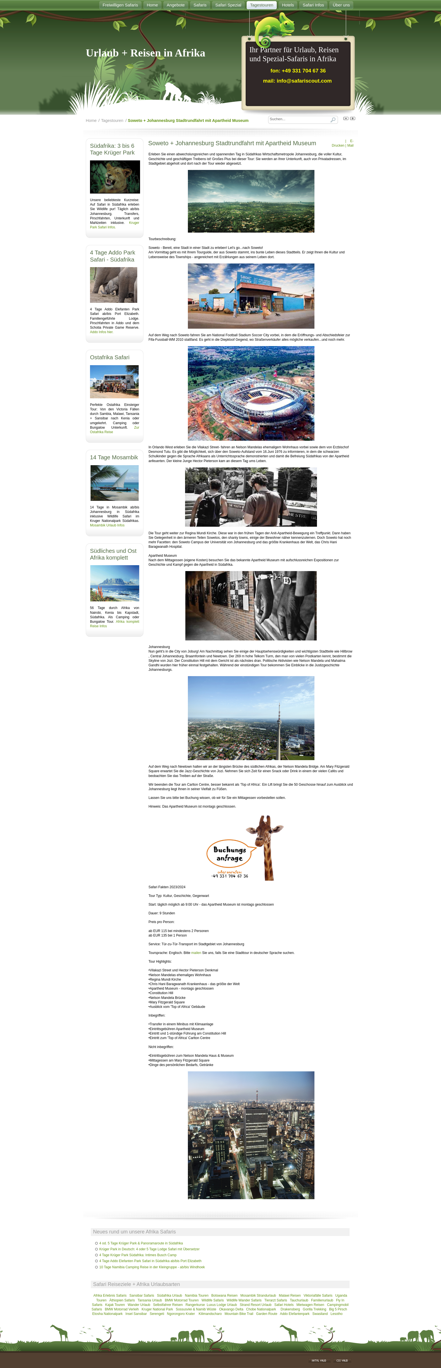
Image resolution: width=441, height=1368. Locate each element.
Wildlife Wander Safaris (244, 1300)
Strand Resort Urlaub (255, 1305)
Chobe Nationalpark (261, 1309)
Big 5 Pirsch (338, 1309)
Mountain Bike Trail (238, 1314)
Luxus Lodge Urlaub (222, 1305)
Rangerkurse (195, 1305)
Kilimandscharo (210, 1314)
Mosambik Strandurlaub (258, 1295)
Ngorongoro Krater (181, 1314)
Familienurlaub (322, 1300)
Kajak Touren (115, 1305)
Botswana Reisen (224, 1295)
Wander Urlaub (139, 1305)
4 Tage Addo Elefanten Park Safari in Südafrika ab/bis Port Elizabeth (150, 1261)
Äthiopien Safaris (122, 1300)
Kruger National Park (157, 1309)
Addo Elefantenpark (294, 1314)
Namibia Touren (197, 1295)
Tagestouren (112, 120)
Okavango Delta (231, 1309)
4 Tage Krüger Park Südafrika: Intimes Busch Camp (138, 1255)
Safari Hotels (284, 1305)
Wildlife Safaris (212, 1300)
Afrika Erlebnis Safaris (110, 1295)
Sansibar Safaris (142, 1295)
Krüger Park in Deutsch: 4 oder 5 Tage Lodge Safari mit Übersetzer (149, 1249)
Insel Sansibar (136, 1314)
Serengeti (157, 1314)
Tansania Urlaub (150, 1300)
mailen (196, 953)
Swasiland (320, 1314)
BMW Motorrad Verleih (122, 1309)
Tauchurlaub (299, 1300)
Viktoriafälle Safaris (318, 1295)
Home (91, 120)
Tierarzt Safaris (275, 1300)
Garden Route (266, 1314)
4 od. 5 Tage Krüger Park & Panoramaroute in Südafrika (141, 1243)
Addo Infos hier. (101, 332)
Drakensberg (290, 1309)
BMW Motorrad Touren (182, 1300)
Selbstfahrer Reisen (168, 1305)
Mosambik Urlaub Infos (107, 525)
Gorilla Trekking (314, 1309)
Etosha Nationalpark (107, 1314)
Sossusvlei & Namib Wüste (196, 1309)
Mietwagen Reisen (310, 1305)
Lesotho (336, 1314)
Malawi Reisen (290, 1295)
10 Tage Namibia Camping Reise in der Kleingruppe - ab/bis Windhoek (152, 1267)
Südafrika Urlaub (169, 1295)
